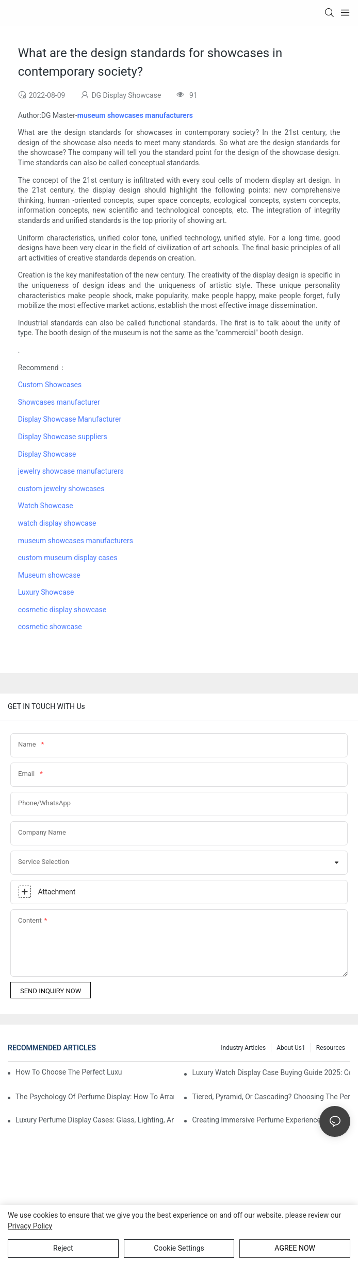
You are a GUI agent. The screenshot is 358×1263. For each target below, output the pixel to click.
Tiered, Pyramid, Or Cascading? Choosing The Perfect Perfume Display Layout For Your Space (271, 1097)
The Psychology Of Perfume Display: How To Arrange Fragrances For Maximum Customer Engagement (94, 1097)
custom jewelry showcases (61, 489)
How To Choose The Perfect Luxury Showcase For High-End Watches (68, 1072)
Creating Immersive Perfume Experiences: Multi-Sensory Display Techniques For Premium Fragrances (271, 1120)
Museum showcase (49, 575)
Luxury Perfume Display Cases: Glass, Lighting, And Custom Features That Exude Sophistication (94, 1120)
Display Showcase (47, 454)
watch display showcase (57, 523)
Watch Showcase (45, 505)
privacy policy (30, 1226)
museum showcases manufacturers (75, 541)
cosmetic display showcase (62, 609)
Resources (330, 1047)
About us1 (290, 1047)
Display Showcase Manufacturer (69, 419)
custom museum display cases (68, 557)
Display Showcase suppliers (62, 436)
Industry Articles (243, 1047)
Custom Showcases (50, 384)
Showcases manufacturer (59, 402)
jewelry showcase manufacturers (71, 471)
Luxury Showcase (46, 592)
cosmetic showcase (50, 626)
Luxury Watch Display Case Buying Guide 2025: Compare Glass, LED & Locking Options (271, 1072)
